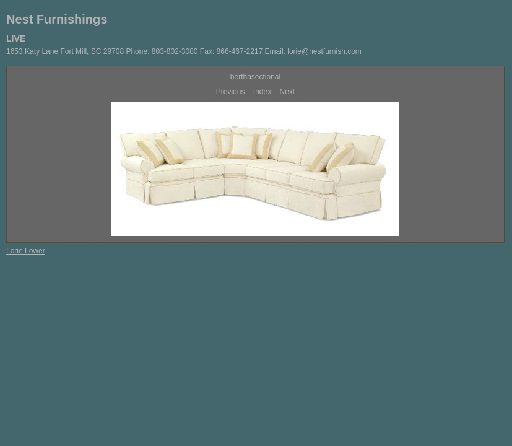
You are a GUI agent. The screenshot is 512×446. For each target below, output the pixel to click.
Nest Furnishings (56, 19)
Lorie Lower (25, 251)
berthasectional (255, 76)
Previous (230, 91)
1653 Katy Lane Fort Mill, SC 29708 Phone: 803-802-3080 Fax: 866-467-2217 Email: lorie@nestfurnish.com (184, 51)
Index (262, 91)
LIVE (15, 38)
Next (287, 91)
